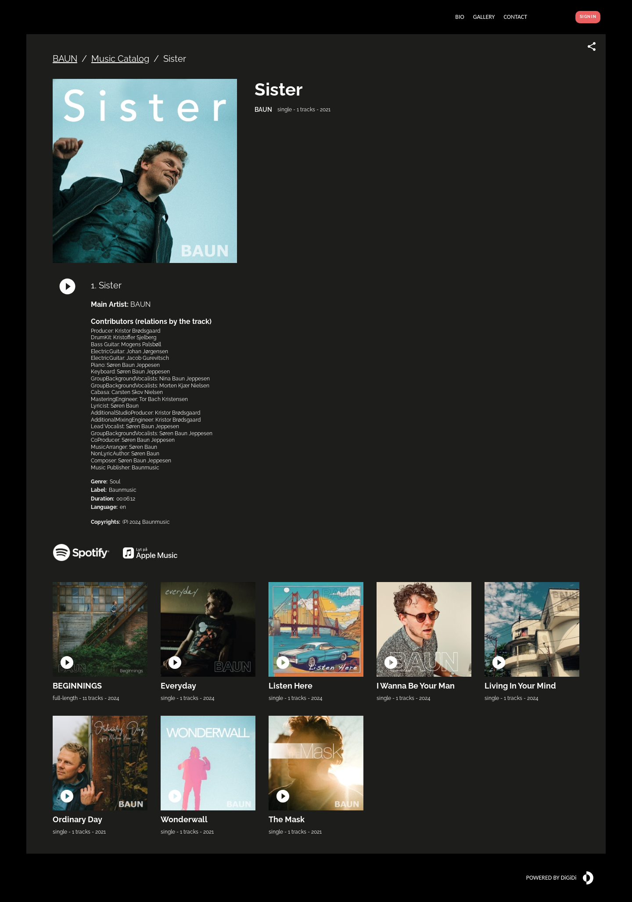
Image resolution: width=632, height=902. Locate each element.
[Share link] (591, 46)
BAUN (65, 58)
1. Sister (106, 285)
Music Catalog (120, 58)
